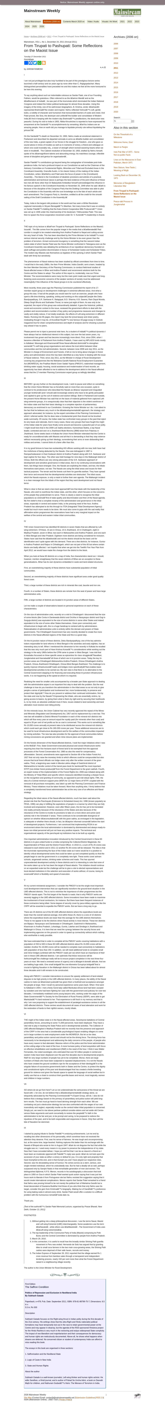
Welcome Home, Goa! (123, 142)
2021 (122, 22)
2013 (116, 78)
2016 (116, 92)
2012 (116, 73)
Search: (117, 118)
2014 (116, 83)
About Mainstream (33, 22)
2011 (49, 36)
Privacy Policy (65, 1400)
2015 (116, 87)
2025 (34, 26)
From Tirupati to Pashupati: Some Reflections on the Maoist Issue (126, 194)
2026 (42, 26)
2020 (116, 112)
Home (26, 36)
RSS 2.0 (99, 1398)
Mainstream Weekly (42, 11)
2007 (116, 49)
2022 (129, 22)
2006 (116, 44)
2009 (116, 58)
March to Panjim (121, 147)
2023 (137, 22)
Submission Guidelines (85, 1398)
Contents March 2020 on (73, 22)
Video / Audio (93, 22)
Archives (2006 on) (52, 22)
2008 (116, 53)
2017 (116, 97)
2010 (116, 63)
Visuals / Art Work (109, 22)
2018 (116, 102)
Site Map (28, 1398)
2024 (27, 26)
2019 (116, 107)
